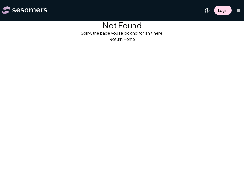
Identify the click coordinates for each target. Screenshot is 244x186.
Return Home (122, 39)
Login (222, 10)
